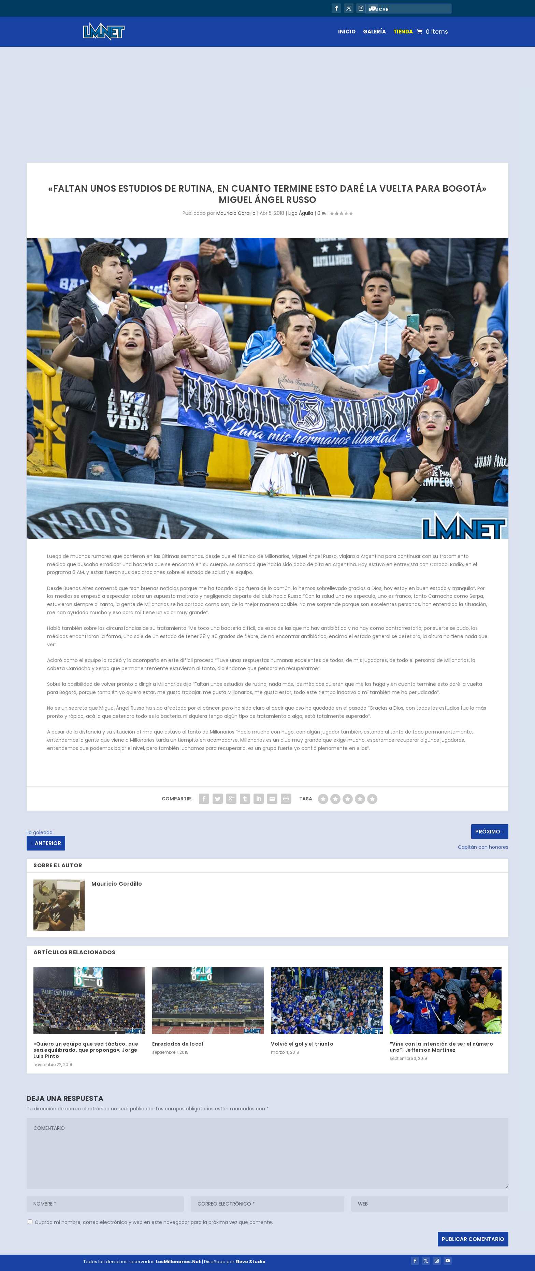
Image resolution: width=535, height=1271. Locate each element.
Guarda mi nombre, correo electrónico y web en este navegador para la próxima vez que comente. (154, 1222)
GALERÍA (374, 31)
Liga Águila (300, 213)
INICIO (347, 31)
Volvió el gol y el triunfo (302, 1043)
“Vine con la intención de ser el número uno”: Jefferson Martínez (441, 1046)
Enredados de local (177, 1043)
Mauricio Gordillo (236, 213)
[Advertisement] (267, 98)
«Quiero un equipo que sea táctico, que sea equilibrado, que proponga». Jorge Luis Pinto (85, 1050)
